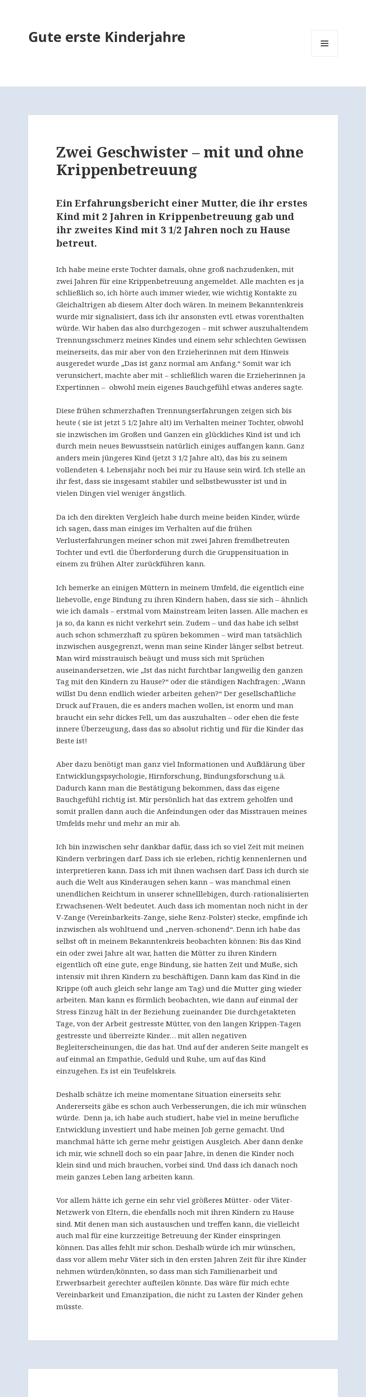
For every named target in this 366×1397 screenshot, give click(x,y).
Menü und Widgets (325, 56)
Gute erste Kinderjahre (106, 36)
